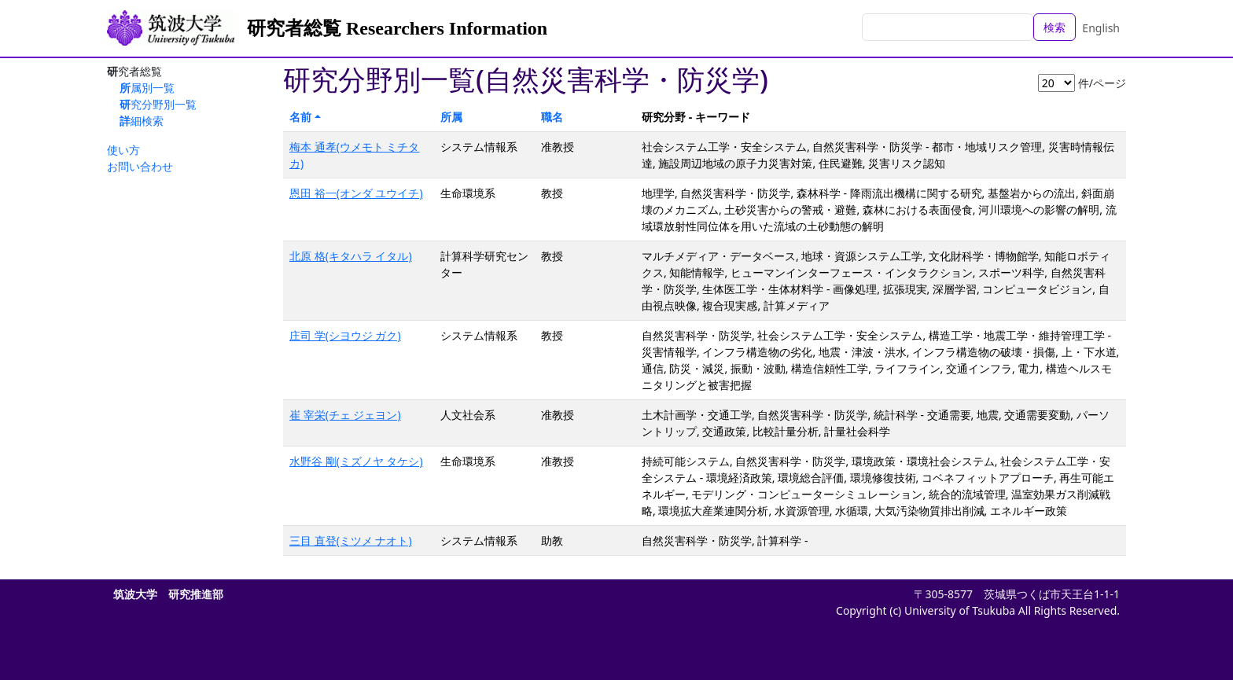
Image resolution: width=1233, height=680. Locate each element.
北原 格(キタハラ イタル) (350, 255)
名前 (300, 116)
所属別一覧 (147, 87)
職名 (552, 116)
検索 (1054, 27)
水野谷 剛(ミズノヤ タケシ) (356, 461)
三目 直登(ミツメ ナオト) (350, 540)
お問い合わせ (140, 166)
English (1101, 27)
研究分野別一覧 (158, 104)
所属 (451, 116)
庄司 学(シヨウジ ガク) (345, 335)
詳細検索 (142, 120)
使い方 (123, 149)
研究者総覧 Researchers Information (397, 28)
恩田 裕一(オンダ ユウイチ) (356, 193)
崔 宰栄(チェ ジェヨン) (345, 414)
